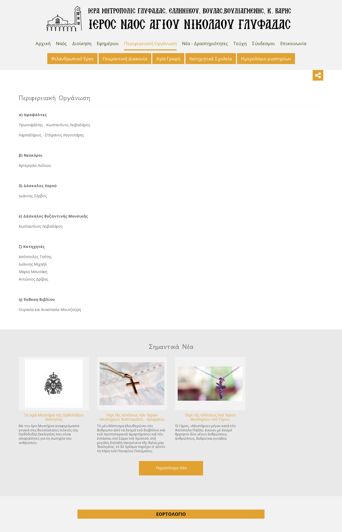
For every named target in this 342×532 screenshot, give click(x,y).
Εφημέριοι (108, 43)
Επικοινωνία (293, 43)
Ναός (61, 43)
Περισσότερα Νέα (171, 467)
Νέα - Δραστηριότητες (205, 43)
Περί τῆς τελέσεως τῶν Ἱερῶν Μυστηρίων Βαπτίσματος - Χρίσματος (132, 417)
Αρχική (43, 43)
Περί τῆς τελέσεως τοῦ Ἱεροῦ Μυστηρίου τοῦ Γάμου (210, 417)
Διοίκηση (81, 43)
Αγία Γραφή (168, 59)
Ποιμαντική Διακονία (125, 59)
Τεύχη (240, 43)
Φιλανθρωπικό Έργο (72, 59)
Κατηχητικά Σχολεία (210, 59)
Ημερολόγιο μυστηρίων (266, 59)
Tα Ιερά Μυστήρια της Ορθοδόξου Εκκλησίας (54, 417)
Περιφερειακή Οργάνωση (150, 43)
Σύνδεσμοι (263, 43)
